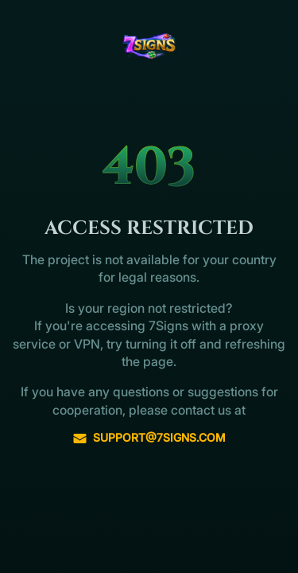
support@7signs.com (149, 437)
